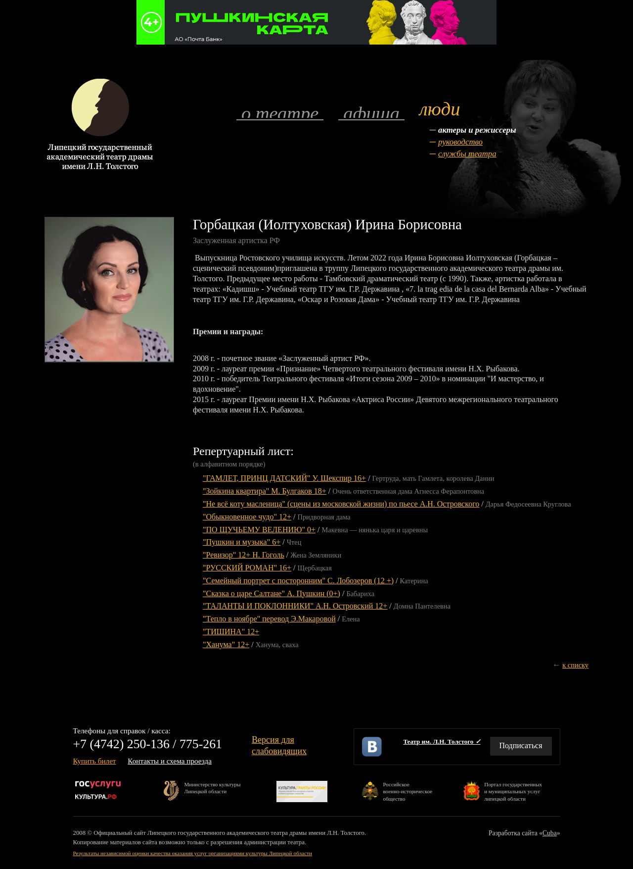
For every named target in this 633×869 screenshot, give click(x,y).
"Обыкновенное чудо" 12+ (247, 516)
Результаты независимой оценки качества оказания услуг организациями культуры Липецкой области (192, 853)
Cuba (550, 833)
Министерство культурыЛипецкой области (212, 787)
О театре (279, 112)
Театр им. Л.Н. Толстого (441, 741)
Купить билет (94, 761)
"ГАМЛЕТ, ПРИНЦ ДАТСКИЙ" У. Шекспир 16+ (284, 478)
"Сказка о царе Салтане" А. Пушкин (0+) (271, 593)
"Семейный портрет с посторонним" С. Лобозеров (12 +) (298, 580)
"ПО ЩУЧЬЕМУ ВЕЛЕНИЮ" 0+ (259, 529)
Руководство (460, 142)
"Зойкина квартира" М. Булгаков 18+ (264, 491)
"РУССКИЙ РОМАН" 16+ (247, 567)
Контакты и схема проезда (170, 761)
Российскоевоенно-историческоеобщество (407, 791)
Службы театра (467, 153)
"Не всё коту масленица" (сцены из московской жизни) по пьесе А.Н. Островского (341, 504)
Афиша (371, 112)
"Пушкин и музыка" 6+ (241, 542)
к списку (575, 665)
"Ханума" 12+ (226, 644)
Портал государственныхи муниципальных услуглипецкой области (513, 791)
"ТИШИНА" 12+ (231, 631)
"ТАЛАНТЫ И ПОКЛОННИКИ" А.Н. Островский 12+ (295, 606)
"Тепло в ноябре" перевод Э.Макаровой (269, 618)
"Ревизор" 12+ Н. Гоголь (243, 555)
